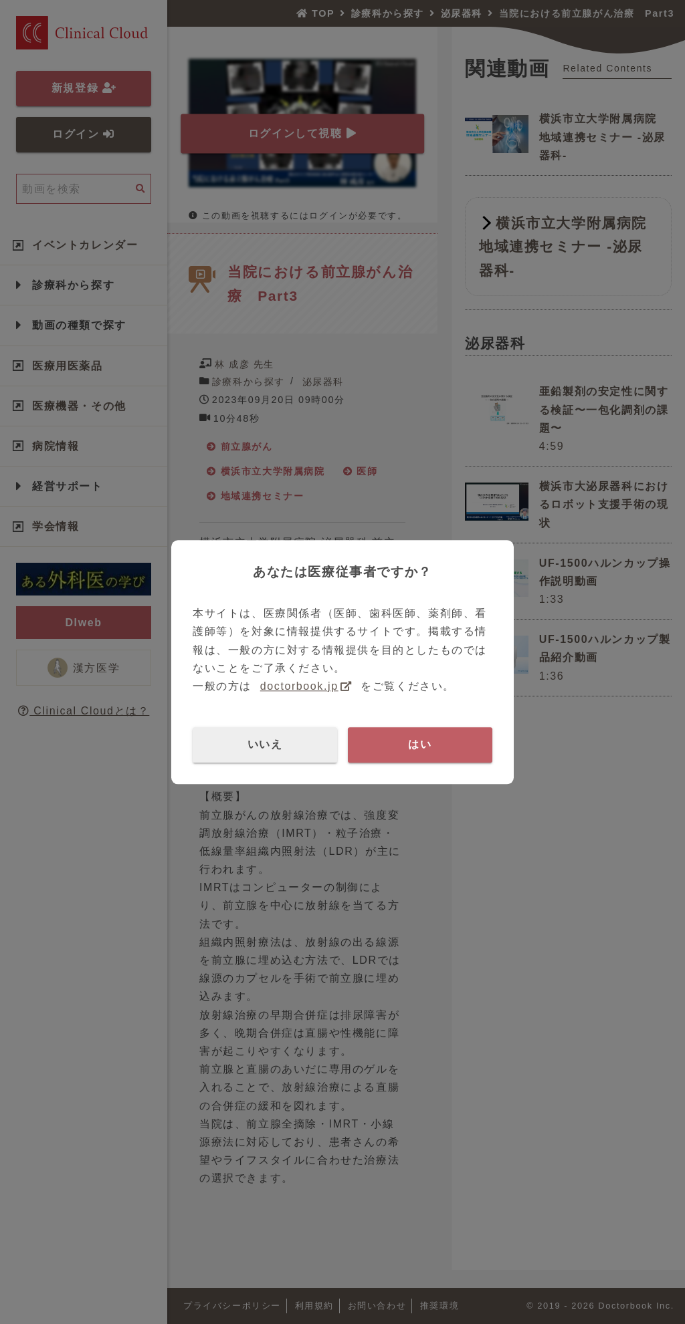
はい (419, 744)
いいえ (265, 744)
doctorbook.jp (299, 686)
